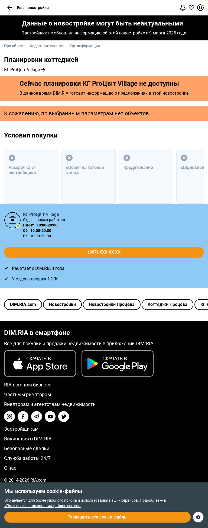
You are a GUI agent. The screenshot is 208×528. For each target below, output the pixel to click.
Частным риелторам (27, 394)
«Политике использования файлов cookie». (42, 506)
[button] (9, 7)
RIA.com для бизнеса (27, 385)
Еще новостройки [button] (26, 7)
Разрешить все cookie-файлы (97, 517)
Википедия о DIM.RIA (28, 438)
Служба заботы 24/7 (27, 458)
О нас (10, 468)
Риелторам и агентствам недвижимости (50, 404)
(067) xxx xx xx (104, 252)
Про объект (14, 46)
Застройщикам (21, 429)
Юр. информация (84, 46)
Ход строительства (47, 46)
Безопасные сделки (26, 448)
